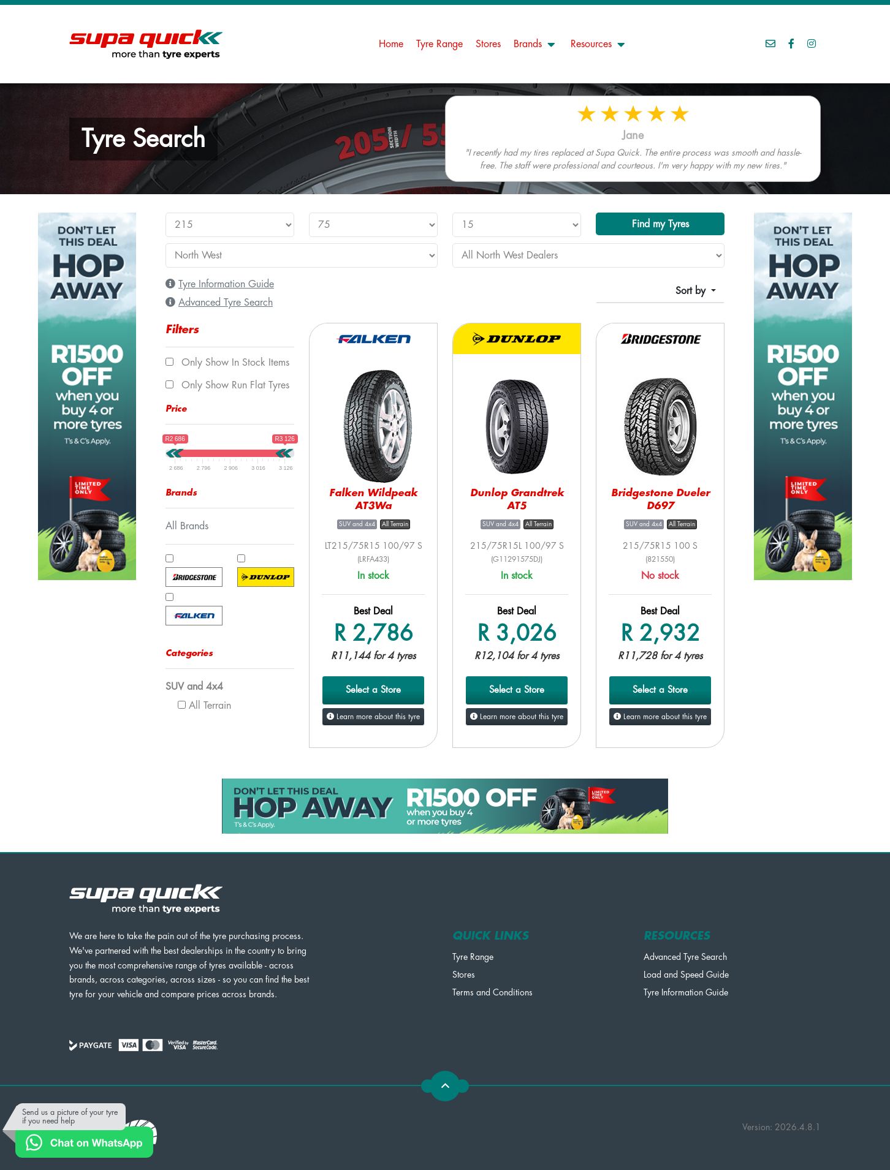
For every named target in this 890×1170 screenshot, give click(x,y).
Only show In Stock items (227, 363)
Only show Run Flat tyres (227, 385)
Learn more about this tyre (373, 716)
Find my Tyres (660, 224)
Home (391, 44)
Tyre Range (439, 44)
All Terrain (204, 706)
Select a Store (373, 690)
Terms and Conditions (492, 992)
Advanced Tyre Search (685, 957)
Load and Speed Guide (686, 974)
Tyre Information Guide (686, 992)
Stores (488, 44)
